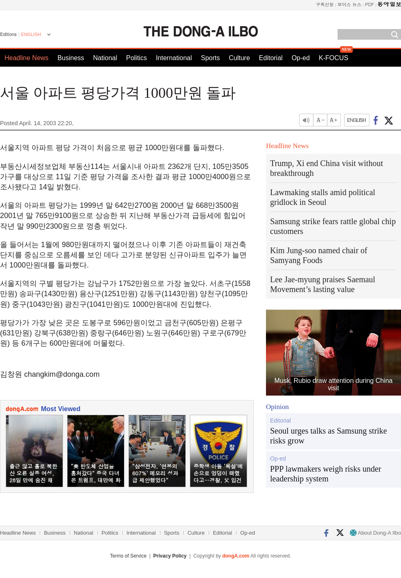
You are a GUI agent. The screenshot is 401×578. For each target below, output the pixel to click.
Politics (136, 57)
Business (71, 57)
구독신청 (325, 4)
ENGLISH (31, 34)
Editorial (271, 57)
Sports (210, 57)
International (174, 57)
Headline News (27, 57)
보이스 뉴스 (350, 4)
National (105, 57)
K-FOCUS (333, 57)
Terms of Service (128, 556)
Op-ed (301, 57)
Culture (239, 57)
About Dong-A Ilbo (375, 533)
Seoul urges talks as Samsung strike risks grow (328, 435)
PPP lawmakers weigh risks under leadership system (325, 473)
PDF (369, 4)
